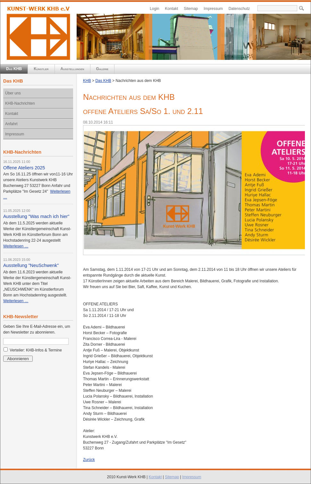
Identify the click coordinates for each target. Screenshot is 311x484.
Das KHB (14, 69)
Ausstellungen (72, 69)
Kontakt (171, 8)
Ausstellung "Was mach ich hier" (36, 216)
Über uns (13, 93)
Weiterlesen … (15, 246)
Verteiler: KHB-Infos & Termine (36, 350)
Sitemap (191, 8)
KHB (87, 80)
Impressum (213, 8)
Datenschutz (239, 8)
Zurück (89, 459)
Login (154, 8)
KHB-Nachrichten (20, 103)
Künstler (41, 69)
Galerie (102, 69)
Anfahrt (11, 124)
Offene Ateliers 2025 (24, 167)
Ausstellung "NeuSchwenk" (31, 265)
